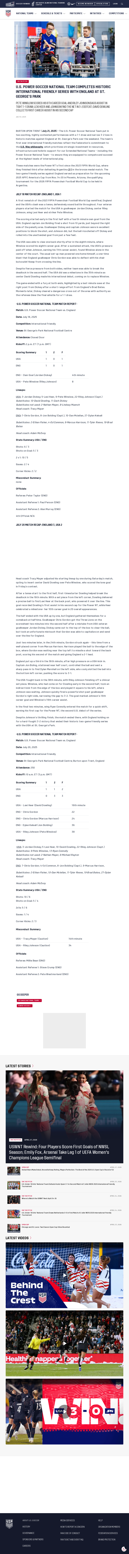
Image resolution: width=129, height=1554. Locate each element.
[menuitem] (26, 13)
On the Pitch (22, 81)
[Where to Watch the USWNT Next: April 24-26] (13, 1199)
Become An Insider (85, 4)
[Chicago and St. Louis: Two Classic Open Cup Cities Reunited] (13, 1228)
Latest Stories (19, 1066)
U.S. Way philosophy (31, 147)
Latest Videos (18, 1238)
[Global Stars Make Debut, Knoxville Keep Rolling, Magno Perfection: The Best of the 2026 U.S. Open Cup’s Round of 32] (13, 1171)
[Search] (122, 4)
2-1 (70, 170)
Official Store (102, 4)
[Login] (115, 4)
